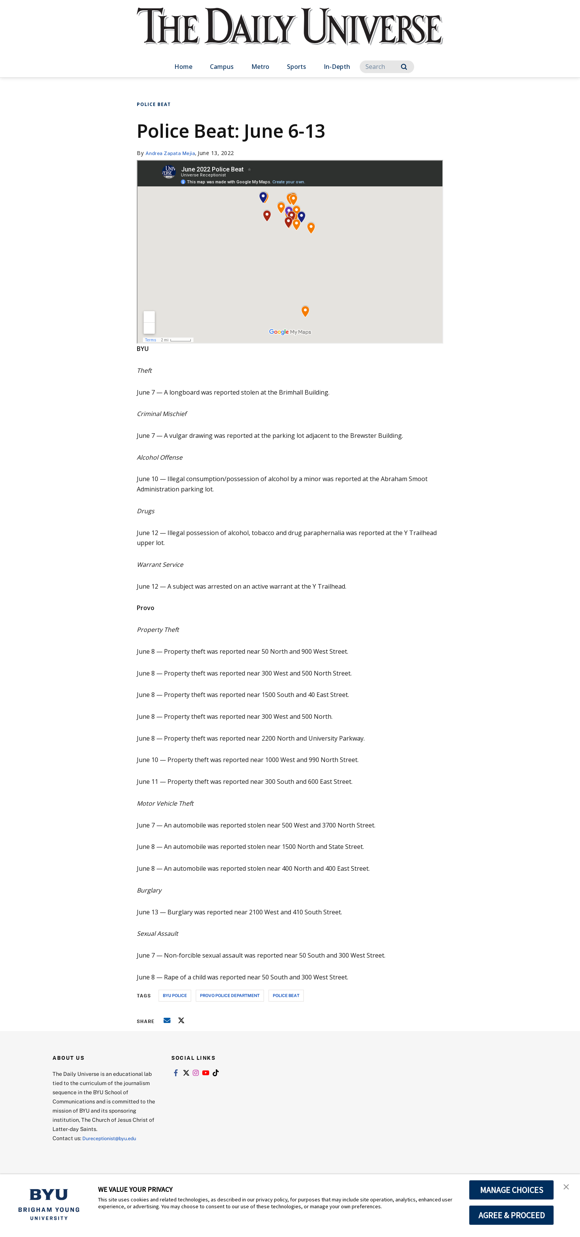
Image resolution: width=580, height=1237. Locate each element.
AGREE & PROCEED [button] (511, 1215)
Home (183, 66)
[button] (567, 1188)
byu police (175, 995)
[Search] (387, 66)
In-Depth (337, 66)
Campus (222, 66)
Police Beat (154, 104)
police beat (286, 995)
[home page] (290, 34)
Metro (260, 66)
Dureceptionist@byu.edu (113, 1138)
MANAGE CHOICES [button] (511, 1190)
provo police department (230, 995)
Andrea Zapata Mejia (174, 153)
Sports (296, 66)
